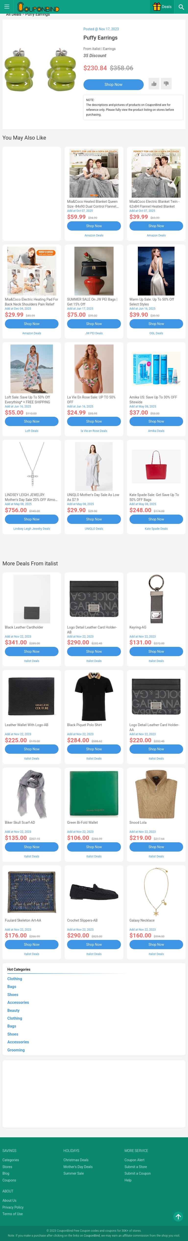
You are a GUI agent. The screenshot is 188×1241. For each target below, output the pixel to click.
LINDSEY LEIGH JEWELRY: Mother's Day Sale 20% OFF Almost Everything (31, 500)
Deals (162, 6)
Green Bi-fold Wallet (82, 822)
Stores (7, 1167)
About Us (9, 1200)
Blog (5, 1173)
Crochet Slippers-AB (82, 920)
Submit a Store (136, 1167)
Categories (10, 1160)
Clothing (14, 979)
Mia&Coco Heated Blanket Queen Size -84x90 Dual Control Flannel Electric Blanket (92, 206)
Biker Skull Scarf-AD (20, 822)
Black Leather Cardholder (24, 627)
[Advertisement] (32, 193)
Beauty (13, 1010)
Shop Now (113, 84)
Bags (11, 986)
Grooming (16, 1050)
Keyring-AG (137, 627)
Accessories (18, 1002)
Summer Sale (73, 1173)
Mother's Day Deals (78, 1167)
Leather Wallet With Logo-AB (26, 725)
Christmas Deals (75, 1160)
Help (128, 1180)
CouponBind (92, 1235)
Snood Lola (138, 822)
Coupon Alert (135, 1160)
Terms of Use (12, 1214)
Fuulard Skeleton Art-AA (23, 920)
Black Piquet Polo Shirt (84, 725)
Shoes (12, 994)
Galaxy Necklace (142, 920)
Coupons (9, 1180)
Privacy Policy (13, 1207)
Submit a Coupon (138, 1173)
